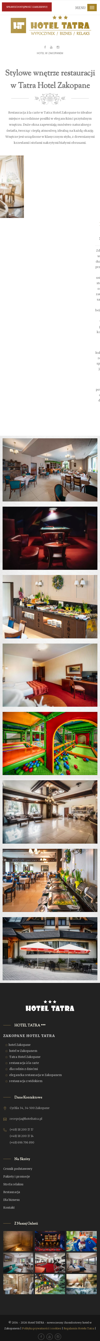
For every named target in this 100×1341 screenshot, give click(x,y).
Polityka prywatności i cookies (41, 1328)
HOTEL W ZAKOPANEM (50, 53)
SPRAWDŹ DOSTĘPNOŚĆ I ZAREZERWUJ (26, 7)
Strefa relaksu (13, 1184)
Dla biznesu (11, 1200)
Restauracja (11, 1192)
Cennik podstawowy (17, 1169)
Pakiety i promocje (16, 1176)
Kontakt (9, 1207)
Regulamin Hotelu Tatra (79, 1328)
